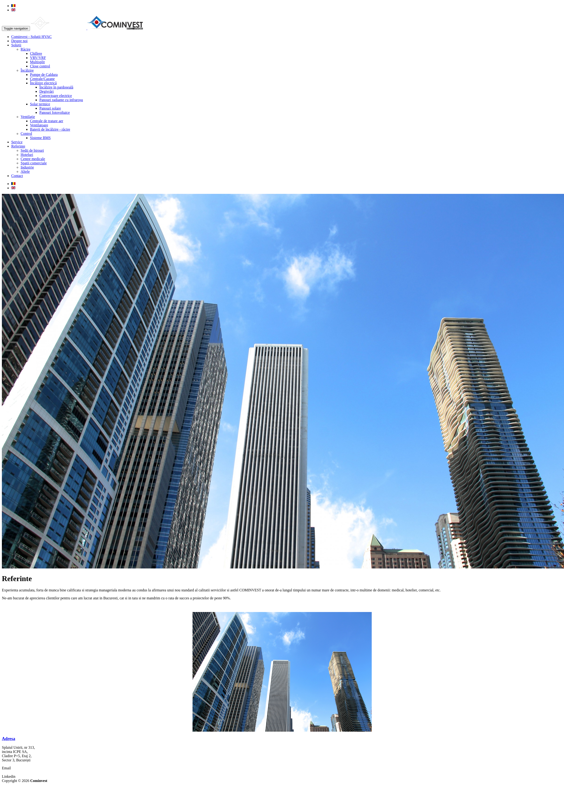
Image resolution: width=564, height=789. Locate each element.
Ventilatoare (39, 125)
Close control (40, 66)
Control (26, 134)
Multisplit (37, 62)
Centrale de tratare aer (46, 121)
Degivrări (46, 91)
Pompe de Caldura (44, 75)
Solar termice (40, 104)
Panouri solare (50, 108)
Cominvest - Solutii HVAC (31, 37)
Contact (17, 176)
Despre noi (19, 41)
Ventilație (28, 117)
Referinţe (18, 146)
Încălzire (27, 70)
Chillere (36, 53)
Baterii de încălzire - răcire (50, 129)
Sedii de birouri (32, 150)
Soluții (16, 45)
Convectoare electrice (55, 96)
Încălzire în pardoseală (56, 87)
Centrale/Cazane (42, 79)
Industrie (27, 167)
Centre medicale (33, 159)
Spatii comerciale (34, 163)
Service (16, 142)
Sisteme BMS (40, 138)
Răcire (25, 49)
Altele (25, 171)
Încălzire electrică (43, 83)
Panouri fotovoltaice (54, 112)
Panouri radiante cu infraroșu (61, 100)
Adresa (8, 738)
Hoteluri (27, 155)
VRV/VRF (38, 58)
